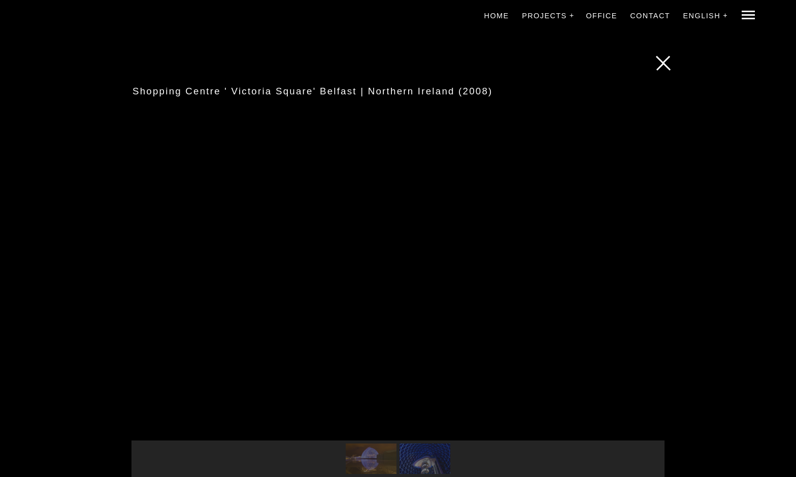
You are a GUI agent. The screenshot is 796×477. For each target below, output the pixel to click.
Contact (650, 16)
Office (601, 16)
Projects (544, 16)
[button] (371, 459)
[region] (398, 299)
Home (496, 16)
